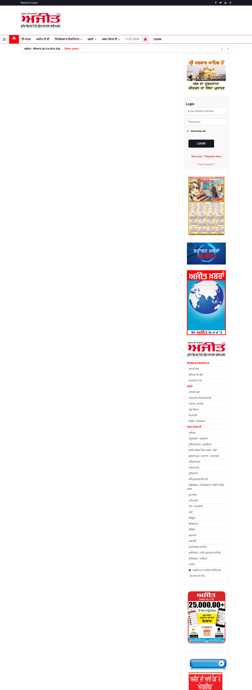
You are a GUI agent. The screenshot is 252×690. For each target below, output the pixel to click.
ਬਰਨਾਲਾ (192, 535)
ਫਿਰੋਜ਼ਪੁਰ (193, 523)
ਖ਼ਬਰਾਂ (91, 39)
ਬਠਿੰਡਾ (192, 529)
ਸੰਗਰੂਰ (192, 518)
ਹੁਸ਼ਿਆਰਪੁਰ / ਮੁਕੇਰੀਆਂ (200, 444)
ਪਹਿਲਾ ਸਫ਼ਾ (194, 392)
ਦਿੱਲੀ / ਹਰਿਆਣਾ (197, 421)
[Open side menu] (4, 39)
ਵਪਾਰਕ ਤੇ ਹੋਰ (195, 380)
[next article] (222, 49)
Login (157, 39)
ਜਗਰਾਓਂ (192, 541)
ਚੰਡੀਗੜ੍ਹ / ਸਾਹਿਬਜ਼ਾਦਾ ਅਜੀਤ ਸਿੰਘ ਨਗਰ (205, 487)
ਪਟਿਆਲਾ (193, 500)
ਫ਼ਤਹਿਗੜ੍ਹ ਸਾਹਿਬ (198, 547)
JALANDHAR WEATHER (196, 20)
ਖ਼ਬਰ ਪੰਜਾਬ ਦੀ (109, 39)
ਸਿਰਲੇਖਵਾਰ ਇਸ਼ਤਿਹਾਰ (67, 39)
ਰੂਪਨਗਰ (193, 494)
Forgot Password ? (206, 164)
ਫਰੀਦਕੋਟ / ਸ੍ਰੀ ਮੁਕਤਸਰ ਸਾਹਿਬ (205, 552)
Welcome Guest (29, 2)
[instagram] (230, 3)
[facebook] (216, 3)
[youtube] (225, 3)
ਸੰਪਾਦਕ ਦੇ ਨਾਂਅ (197, 576)
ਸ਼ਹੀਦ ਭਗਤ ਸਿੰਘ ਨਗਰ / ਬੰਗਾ (203, 450)
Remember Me (198, 131)
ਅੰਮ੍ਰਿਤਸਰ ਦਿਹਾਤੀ (198, 479)
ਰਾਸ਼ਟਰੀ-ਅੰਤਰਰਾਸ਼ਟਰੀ (200, 398)
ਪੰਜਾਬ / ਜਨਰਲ (196, 403)
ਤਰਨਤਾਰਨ (194, 467)
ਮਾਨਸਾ (192, 564)
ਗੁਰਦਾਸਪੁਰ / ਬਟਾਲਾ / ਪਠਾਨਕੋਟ (204, 456)
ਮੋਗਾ (191, 512)
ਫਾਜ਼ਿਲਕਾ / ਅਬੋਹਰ (198, 558)
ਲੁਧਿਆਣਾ (193, 473)
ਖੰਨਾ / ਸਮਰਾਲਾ (196, 506)
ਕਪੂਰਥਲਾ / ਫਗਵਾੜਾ (198, 438)
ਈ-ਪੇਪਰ (26, 39)
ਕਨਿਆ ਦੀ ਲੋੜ (196, 374)
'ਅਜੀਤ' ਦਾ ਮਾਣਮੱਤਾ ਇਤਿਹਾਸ (205, 570)
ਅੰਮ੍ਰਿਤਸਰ (194, 461)
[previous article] (228, 49)
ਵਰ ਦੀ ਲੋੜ (194, 369)
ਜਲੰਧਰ (192, 432)
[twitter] (220, 3)
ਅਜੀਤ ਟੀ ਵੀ (42, 39)
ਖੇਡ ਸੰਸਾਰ (194, 409)
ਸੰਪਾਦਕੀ (193, 415)
